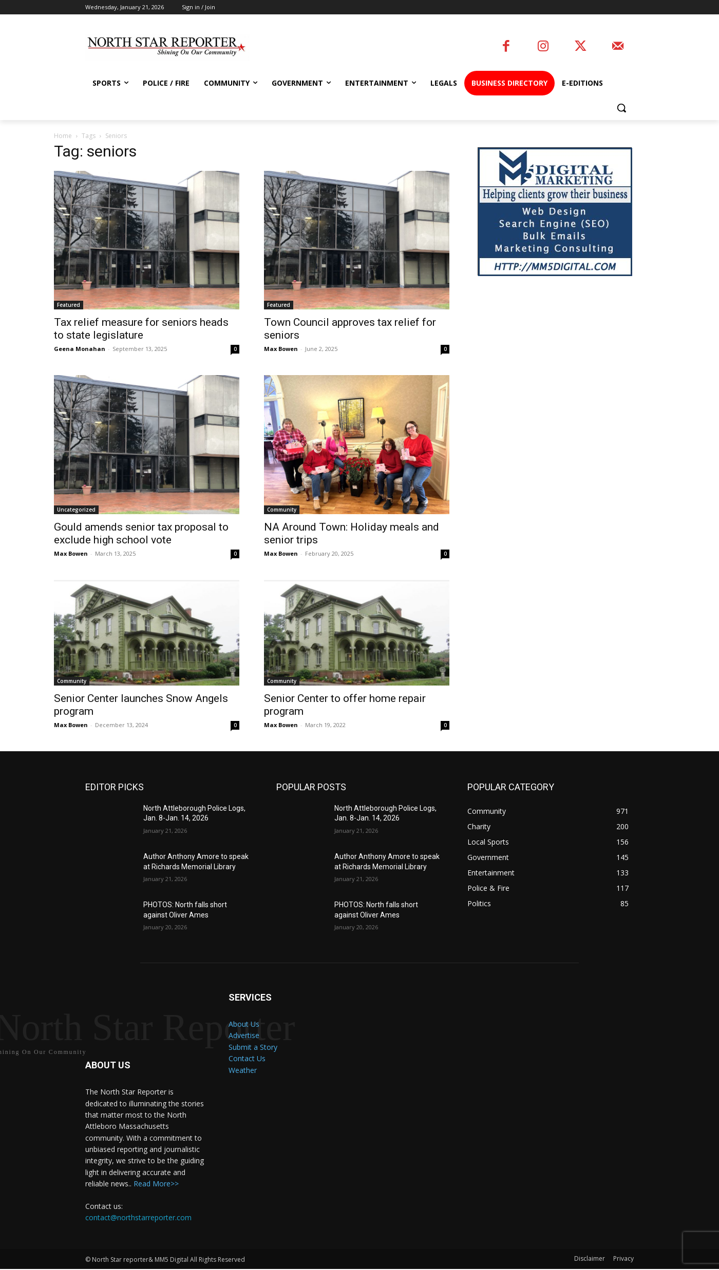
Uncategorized (76, 509)
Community (281, 509)
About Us (244, 1024)
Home (63, 135)
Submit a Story (253, 1047)
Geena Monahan (79, 349)
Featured (68, 304)
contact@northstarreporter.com (138, 1218)
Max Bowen (281, 349)
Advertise (244, 1035)
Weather (243, 1070)
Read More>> (156, 1184)
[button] (621, 107)
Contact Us (247, 1058)
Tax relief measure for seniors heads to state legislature (141, 328)
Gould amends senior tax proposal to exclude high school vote (141, 533)
